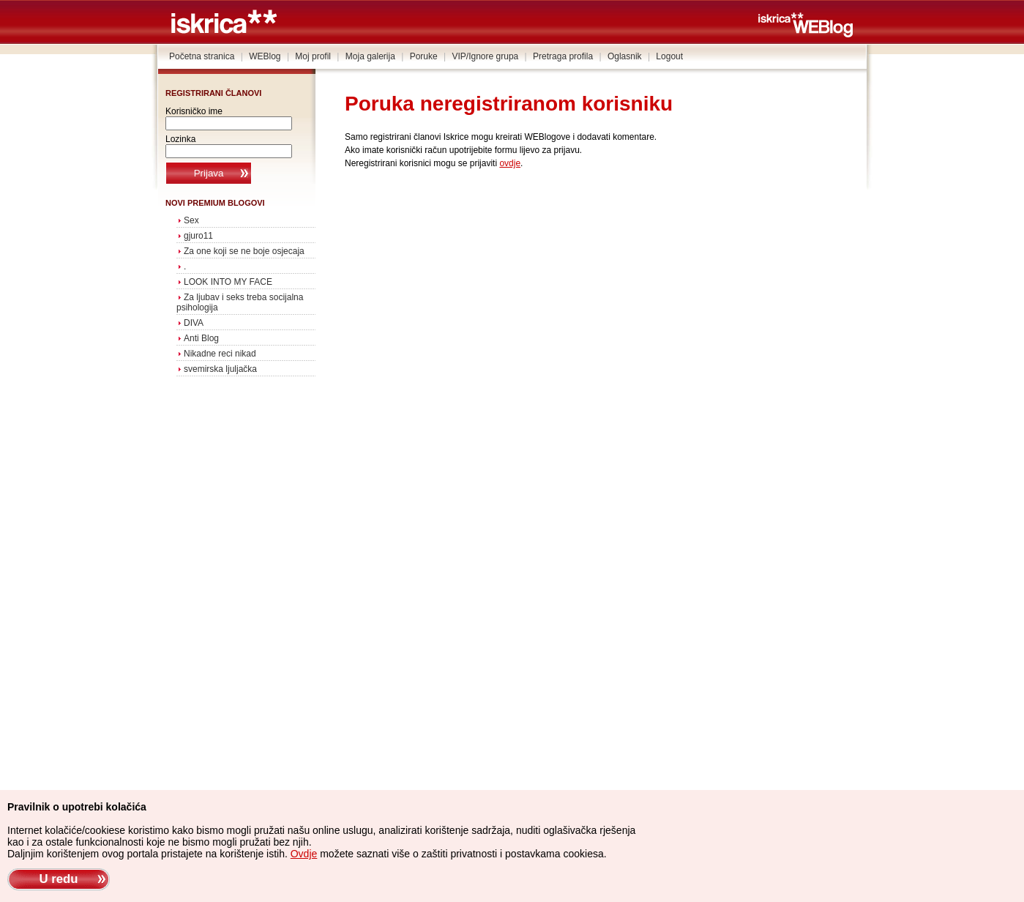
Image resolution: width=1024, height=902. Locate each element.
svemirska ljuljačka (220, 369)
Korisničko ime (194, 111)
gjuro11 (198, 236)
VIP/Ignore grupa (485, 56)
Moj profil (313, 56)
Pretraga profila (563, 56)
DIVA (193, 323)
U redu (58, 879)
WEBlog (264, 56)
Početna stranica (201, 56)
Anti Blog (201, 338)
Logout (669, 56)
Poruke (424, 56)
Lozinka (180, 139)
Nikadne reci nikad (220, 353)
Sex (191, 220)
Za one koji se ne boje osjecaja (244, 251)
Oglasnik (625, 56)
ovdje (509, 163)
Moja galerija (370, 56)
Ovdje (304, 854)
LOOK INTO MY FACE (228, 282)
